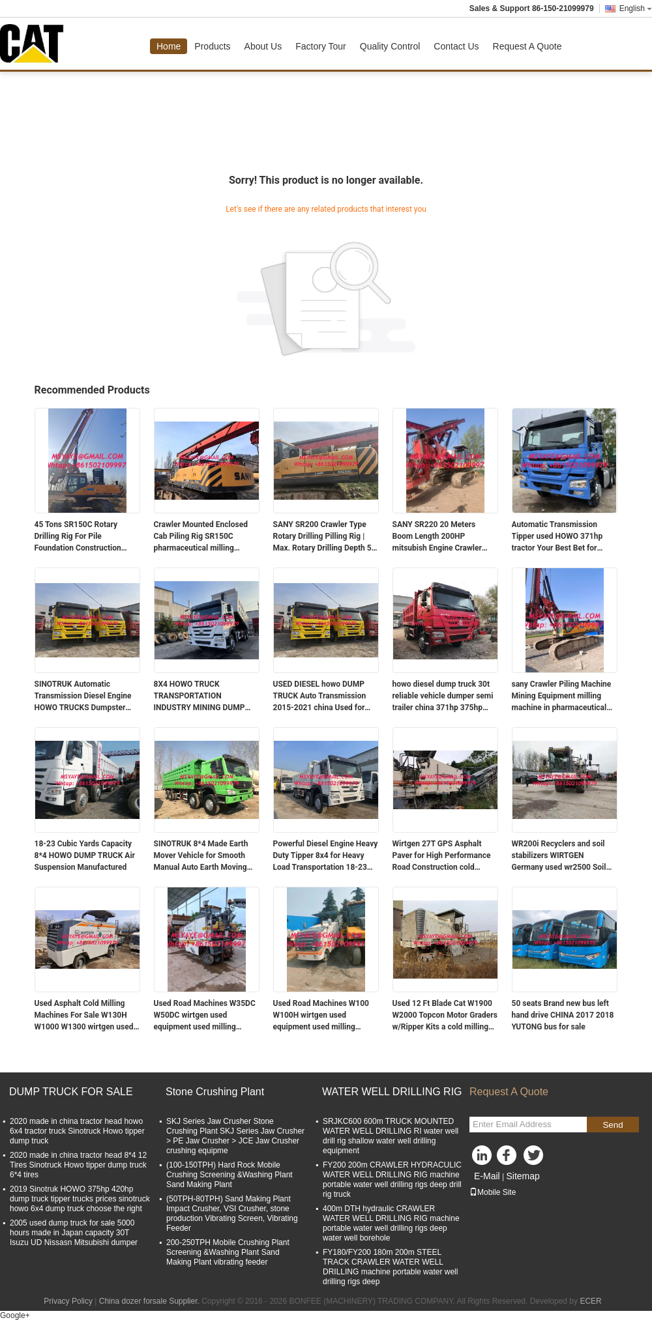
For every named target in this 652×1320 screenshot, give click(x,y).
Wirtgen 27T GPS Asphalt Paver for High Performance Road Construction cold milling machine (442, 856)
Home (168, 46)
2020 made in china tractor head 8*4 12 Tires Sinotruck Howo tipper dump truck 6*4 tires (78, 1165)
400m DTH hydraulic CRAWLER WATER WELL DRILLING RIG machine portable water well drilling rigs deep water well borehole (391, 1223)
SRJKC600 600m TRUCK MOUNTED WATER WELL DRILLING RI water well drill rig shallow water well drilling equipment (390, 1136)
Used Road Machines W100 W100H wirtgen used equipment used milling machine (321, 1016)
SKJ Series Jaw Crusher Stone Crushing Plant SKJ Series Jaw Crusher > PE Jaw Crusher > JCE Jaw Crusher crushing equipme (235, 1136)
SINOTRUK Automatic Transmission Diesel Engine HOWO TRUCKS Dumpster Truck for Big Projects (83, 696)
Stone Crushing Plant (215, 1091)
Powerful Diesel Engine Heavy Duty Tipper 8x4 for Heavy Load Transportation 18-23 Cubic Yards (325, 856)
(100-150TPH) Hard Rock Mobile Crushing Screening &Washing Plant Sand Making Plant (229, 1174)
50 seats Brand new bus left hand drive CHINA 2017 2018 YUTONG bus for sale (563, 1015)
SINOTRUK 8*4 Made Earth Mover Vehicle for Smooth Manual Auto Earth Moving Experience (201, 856)
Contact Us (456, 46)
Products (212, 46)
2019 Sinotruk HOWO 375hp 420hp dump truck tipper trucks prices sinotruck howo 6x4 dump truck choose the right (80, 1198)
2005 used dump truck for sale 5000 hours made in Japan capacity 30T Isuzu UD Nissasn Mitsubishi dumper (74, 1232)
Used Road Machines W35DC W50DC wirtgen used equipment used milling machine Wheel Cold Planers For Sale (205, 1016)
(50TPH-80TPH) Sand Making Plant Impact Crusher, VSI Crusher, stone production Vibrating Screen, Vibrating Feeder (232, 1213)
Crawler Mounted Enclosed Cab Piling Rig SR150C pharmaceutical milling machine (201, 537)
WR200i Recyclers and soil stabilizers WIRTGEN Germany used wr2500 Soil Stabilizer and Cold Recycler (561, 856)
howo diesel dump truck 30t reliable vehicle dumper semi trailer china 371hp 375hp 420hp (443, 696)
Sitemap (522, 1176)
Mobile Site (492, 1192)
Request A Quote (527, 46)
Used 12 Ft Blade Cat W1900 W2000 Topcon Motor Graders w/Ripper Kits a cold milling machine (445, 1016)
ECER (590, 1301)
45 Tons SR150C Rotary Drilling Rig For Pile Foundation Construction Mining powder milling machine (78, 537)
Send (612, 1125)
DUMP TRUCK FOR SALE (71, 1091)
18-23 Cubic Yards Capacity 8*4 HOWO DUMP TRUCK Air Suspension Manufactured (85, 855)
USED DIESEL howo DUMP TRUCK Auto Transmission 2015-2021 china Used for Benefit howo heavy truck (319, 696)
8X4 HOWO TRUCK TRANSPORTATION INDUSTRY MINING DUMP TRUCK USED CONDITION (199, 696)
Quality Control (390, 46)
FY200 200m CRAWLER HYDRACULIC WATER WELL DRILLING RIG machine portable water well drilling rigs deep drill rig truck (392, 1179)
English (635, 8)
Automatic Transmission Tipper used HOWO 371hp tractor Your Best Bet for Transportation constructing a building (564, 537)
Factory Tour (320, 46)
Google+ (15, 1315)
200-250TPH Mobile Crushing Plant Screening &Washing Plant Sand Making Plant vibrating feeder (227, 1252)
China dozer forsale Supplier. (150, 1301)
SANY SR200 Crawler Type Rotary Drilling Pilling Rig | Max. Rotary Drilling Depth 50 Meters (324, 537)
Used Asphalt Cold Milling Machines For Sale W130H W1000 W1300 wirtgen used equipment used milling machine (84, 1016)
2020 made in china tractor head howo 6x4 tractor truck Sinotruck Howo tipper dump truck (77, 1131)
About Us (263, 46)
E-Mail (487, 1176)
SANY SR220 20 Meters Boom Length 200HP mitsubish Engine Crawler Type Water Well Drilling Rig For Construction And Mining (443, 537)
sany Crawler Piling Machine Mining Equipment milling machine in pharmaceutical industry (562, 696)
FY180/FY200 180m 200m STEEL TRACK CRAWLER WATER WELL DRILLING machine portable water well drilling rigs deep (390, 1267)
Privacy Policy (68, 1301)
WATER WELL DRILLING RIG (392, 1091)
